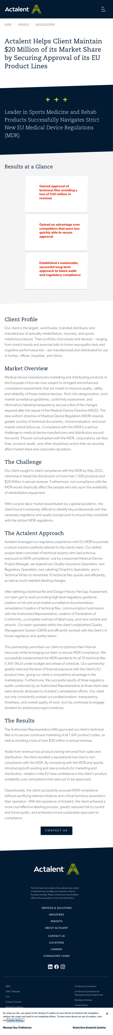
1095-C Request (13, 992)
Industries (56, 914)
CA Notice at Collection (85, 986)
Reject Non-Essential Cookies (89, 1027)
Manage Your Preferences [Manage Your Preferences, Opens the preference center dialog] (17, 1027)
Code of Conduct (13, 1002)
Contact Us (56, 830)
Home (23, 9)
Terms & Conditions (14, 1007)
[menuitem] (56, 909)
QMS (8, 986)
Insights (57, 921)
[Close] (107, 1014)
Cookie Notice (81, 1005)
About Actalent (56, 928)
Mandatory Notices (83, 1000)
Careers (56, 949)
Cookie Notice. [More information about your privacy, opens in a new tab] (15, 1020)
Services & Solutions (57, 908)
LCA (7, 997)
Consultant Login (56, 956)
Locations (56, 942)
